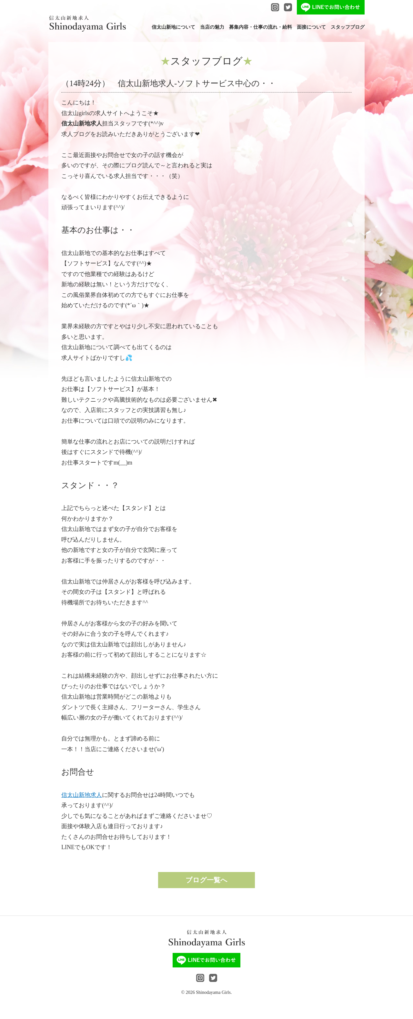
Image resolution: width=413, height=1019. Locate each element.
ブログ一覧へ (206, 880)
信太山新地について (173, 27)
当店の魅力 (212, 27)
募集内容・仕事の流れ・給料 (260, 27)
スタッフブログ (348, 27)
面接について (311, 27)
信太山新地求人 (81, 795)
